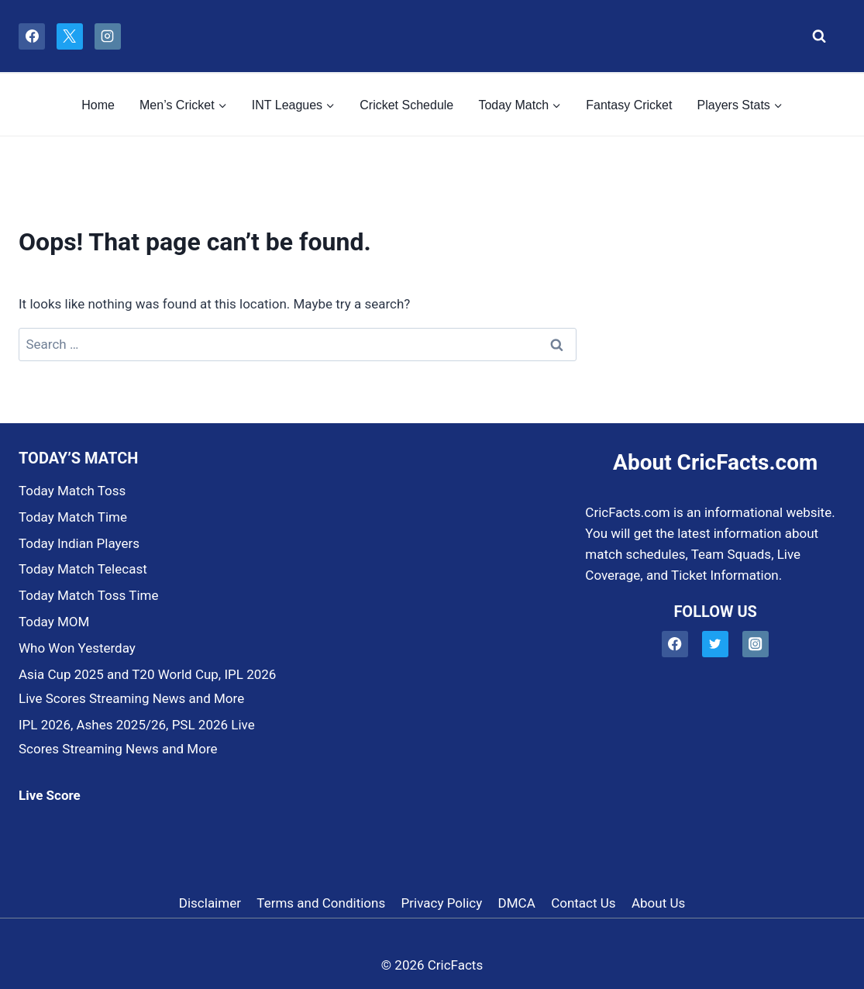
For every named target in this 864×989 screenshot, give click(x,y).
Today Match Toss (72, 490)
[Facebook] (32, 36)
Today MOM (54, 621)
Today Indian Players (79, 543)
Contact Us (583, 903)
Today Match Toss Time (88, 595)
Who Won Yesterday (77, 648)
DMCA (516, 903)
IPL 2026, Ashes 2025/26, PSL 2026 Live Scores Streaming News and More (137, 736)
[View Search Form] (815, 36)
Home (98, 105)
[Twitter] (715, 644)
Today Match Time (73, 517)
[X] (70, 36)
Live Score (50, 795)
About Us (658, 903)
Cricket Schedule (406, 105)
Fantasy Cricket (629, 105)
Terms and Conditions (320, 903)
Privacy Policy (442, 903)
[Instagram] (108, 36)
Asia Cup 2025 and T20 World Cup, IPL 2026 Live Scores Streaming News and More (147, 686)
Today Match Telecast (83, 569)
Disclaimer (210, 903)
